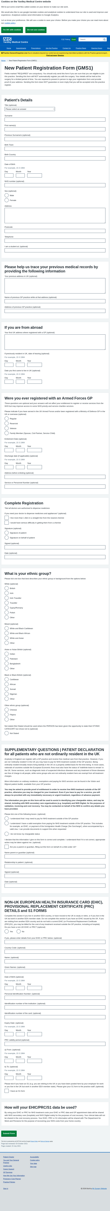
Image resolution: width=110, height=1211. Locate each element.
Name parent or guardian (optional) (19, 853)
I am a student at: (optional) (16, 246)
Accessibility (34, 1157)
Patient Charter (8, 1157)
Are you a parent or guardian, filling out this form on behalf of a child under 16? (43, 847)
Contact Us (67, 48)
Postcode (9, 227)
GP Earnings (7, 1172)
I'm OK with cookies (12, 30)
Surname (8, 116)
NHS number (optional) (14, 181)
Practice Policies (9, 1182)
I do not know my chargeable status (25, 834)
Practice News (81, 48)
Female (13, 200)
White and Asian (17, 638)
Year (29, 172)
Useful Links (7, 1166)
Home (9, 48)
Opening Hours (96, 48)
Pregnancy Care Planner (12, 1179)
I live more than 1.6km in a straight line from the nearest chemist (37, 518)
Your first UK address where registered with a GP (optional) (30, 332)
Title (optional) (11, 105)
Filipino (13, 715)
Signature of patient (18, 533)
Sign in (5, 1188)
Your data (33, 1163)
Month (18, 172)
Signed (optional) (12, 543)
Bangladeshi (15, 664)
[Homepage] (31, 40)
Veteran (13, 428)
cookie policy (9, 23)
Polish (12, 613)
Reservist (14, 423)
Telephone (9, 237)
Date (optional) (11, 553)
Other (12, 617)
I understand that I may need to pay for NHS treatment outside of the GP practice (44, 819)
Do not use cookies (36, 30)
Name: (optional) (12, 957)
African (13, 684)
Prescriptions (35, 48)
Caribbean (14, 679)
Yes (11, 931)
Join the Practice (52, 48)
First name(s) (10, 125)
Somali (13, 689)
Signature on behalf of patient (22, 538)
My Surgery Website (99, 1188)
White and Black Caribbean (21, 628)
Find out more (51, 55)
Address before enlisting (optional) (19, 473)
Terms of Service (45, 1141)
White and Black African (20, 633)
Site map (33, 1166)
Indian (12, 654)
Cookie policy (35, 1160)
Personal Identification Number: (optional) (22, 994)
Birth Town (9, 145)
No (23, 931)
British (12, 588)
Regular (13, 419)
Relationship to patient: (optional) (19, 862)
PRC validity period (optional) (17, 1040)
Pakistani (14, 659)
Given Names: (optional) (15, 967)
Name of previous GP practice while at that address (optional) (31, 297)
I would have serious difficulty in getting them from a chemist (35, 523)
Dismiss (61, 55)
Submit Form (9, 1133)
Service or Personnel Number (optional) (21, 483)
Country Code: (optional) (15, 948)
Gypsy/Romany (16, 608)
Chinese (13, 710)
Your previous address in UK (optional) (21, 276)
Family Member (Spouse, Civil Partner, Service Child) (32, 433)
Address (8, 206)
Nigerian (13, 694)
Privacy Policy (34, 1141)
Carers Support (8, 1169)
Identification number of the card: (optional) (23, 1013)
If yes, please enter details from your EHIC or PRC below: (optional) (33, 938)
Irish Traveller (15, 598)
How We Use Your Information (14, 1175)
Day (6, 172)
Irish (11, 593)
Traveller (13, 603)
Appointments (21, 48)
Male (12, 195)
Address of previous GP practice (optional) (23, 307)
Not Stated (14, 733)
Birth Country (10, 155)
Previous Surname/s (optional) (17, 135)
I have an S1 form (17, 1091)
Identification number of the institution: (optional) (25, 1003)
